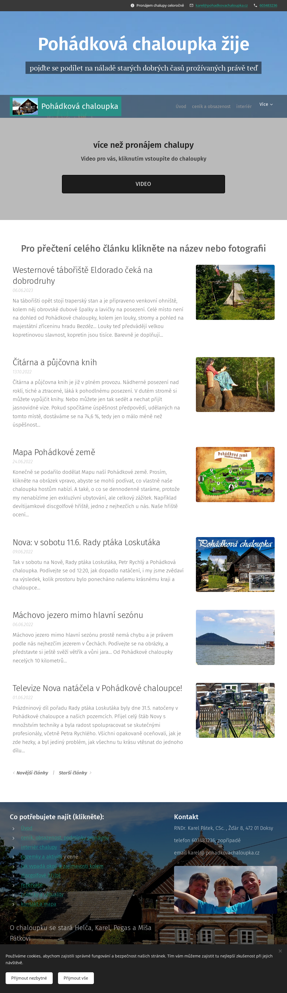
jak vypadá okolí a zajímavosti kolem (62, 866)
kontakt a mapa (38, 904)
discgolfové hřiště (41, 875)
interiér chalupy (39, 847)
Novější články (32, 773)
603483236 (268, 5)
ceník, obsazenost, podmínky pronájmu (65, 838)
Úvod (27, 828)
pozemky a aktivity (41, 856)
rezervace (32, 885)
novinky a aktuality (42, 894)
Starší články (73, 773)
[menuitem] (169, 106)
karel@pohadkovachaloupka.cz (222, 5)
